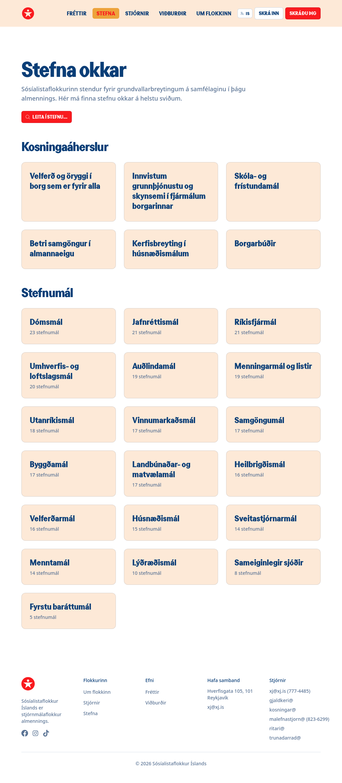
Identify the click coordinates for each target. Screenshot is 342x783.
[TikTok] (46, 733)
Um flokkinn (213, 13)
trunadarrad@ (285, 738)
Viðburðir (172, 13)
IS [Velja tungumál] (244, 13)
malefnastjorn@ (287, 719)
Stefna (106, 13)
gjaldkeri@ (281, 700)
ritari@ (276, 728)
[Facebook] (24, 733)
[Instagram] (35, 733)
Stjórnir (137, 13)
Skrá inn (269, 13)
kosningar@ (282, 709)
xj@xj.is (215, 707)
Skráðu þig (303, 13)
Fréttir (77, 13)
